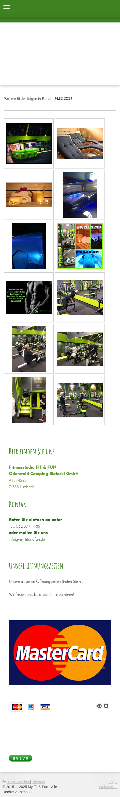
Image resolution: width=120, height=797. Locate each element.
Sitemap (38, 782)
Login (113, 782)
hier (82, 582)
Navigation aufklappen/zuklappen (60, 6)
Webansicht (108, 787)
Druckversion (16, 782)
